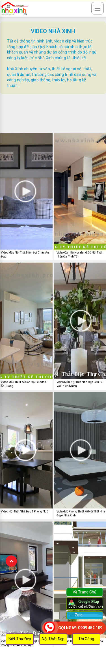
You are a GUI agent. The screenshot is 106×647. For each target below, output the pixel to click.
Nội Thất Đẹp (53, 639)
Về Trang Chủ (84, 592)
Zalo (78, 615)
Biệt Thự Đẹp (19, 639)
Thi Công (86, 639)
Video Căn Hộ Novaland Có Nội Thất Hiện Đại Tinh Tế (79, 254)
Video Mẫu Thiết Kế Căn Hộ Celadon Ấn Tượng (23, 384)
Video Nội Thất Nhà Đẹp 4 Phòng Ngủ (24, 511)
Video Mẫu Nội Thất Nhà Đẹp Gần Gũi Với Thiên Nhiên (80, 384)
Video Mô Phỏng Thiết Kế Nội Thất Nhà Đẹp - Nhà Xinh (81, 513)
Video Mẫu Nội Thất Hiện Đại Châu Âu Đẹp (25, 254)
